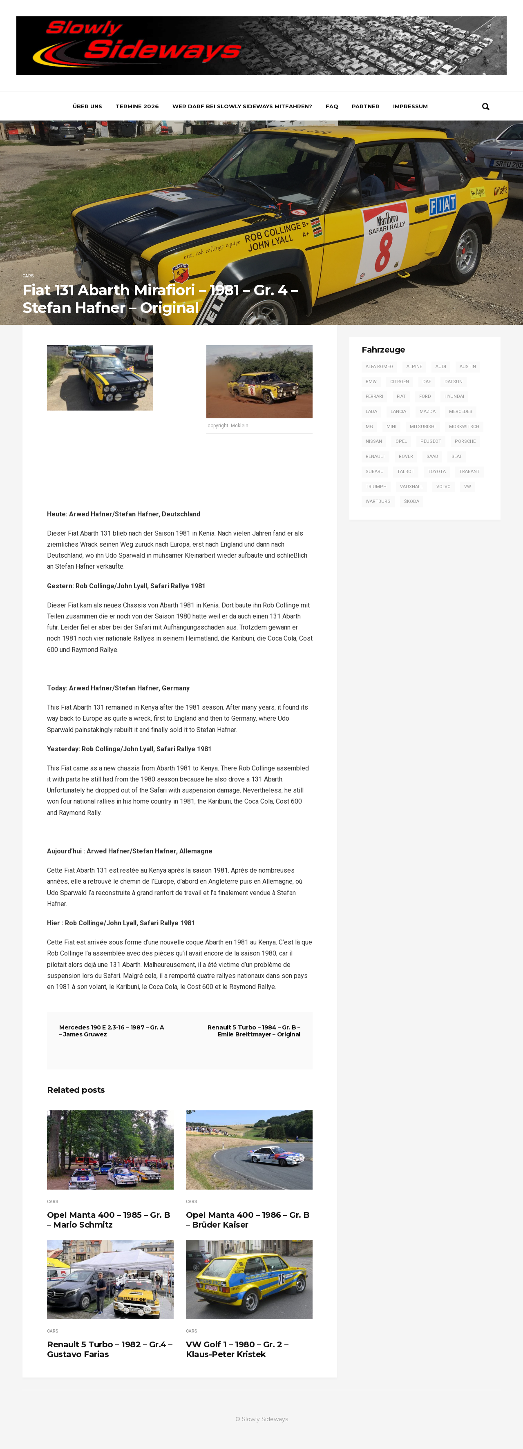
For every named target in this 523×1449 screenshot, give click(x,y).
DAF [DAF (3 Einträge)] (426, 381)
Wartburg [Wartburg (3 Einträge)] (378, 501)
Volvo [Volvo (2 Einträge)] (443, 486)
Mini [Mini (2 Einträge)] (391, 426)
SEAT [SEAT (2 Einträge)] (456, 456)
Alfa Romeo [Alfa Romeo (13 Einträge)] (379, 366)
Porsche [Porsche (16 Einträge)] (465, 441)
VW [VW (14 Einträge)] (467, 486)
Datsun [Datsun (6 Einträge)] (454, 381)
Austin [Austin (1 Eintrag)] (468, 366)
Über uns (87, 106)
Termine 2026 (137, 106)
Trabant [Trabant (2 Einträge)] (469, 471)
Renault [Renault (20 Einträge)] (375, 456)
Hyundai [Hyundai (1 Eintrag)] (454, 396)
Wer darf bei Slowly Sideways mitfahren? (242, 106)
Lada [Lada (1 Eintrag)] (371, 411)
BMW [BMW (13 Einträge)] (371, 381)
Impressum (410, 106)
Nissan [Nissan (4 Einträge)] (374, 441)
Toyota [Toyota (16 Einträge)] (437, 471)
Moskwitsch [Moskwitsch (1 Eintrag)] (464, 426)
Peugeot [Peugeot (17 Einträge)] (430, 441)
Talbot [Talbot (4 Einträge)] (405, 471)
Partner (366, 106)
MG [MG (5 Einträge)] (369, 426)
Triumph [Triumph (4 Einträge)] (376, 486)
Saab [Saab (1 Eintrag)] (432, 456)
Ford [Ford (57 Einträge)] (425, 396)
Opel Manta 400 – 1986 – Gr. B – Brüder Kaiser (248, 1220)
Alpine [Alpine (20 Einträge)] (414, 366)
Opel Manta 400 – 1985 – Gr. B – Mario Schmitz (108, 1220)
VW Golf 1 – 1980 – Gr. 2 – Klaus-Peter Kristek (237, 1349)
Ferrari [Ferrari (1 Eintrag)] (374, 396)
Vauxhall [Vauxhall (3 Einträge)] (411, 486)
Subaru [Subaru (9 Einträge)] (375, 471)
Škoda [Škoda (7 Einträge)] (411, 501)
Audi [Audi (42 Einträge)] (441, 366)
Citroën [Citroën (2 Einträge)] (399, 381)
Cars (28, 276)
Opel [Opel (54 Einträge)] (401, 441)
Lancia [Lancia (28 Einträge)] (398, 411)
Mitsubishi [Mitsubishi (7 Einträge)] (423, 426)
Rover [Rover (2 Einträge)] (406, 456)
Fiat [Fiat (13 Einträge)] (401, 396)
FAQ (332, 106)
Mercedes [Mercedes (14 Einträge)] (460, 411)
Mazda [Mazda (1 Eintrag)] (428, 411)
